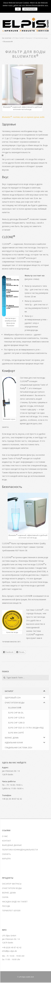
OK (18, 9)
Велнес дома (9, 892)
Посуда (6, 906)
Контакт (6, 840)
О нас (5, 836)
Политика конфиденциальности (20, 849)
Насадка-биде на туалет (15, 901)
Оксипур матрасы (11, 883)
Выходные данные (12, 845)
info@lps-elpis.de (9, 951)
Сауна (5, 897)
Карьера (6, 858)
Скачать (6, 854)
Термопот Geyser (11, 910)
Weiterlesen (30, 9)
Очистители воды (12, 888)
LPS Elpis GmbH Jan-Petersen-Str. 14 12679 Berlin (11, 939)
